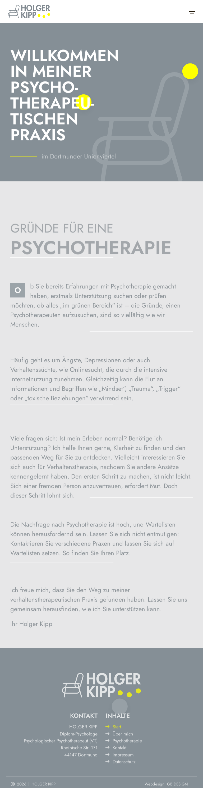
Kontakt (115, 762)
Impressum (119, 769)
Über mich (119, 748)
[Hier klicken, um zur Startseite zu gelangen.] (29, 11)
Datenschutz (120, 776)
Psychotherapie (123, 755)
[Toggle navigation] (192, 11)
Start (113, 741)
